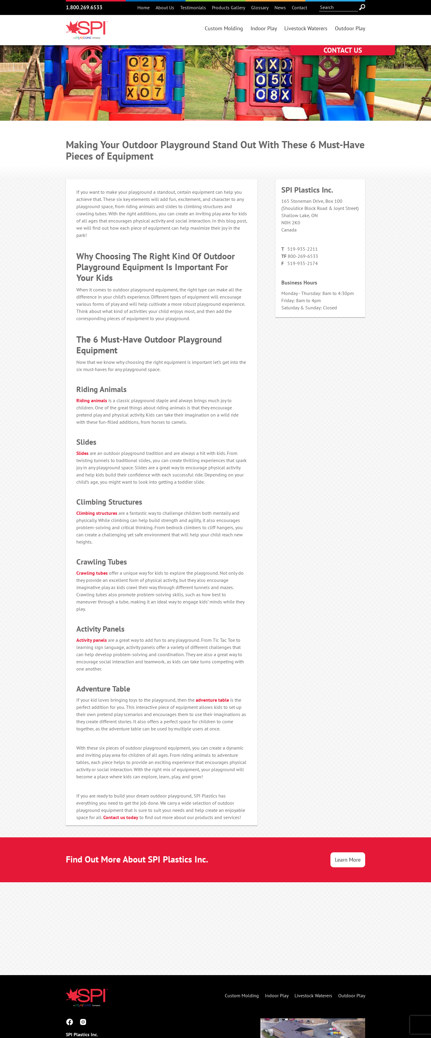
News (280, 7)
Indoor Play (264, 28)
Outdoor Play (350, 28)
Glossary (259, 7)
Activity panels (91, 640)
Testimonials (193, 7)
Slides (82, 453)
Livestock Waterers (305, 28)
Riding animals (91, 400)
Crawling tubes (92, 573)
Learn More (348, 859)
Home (143, 7)
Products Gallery (228, 7)
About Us (165, 7)
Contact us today (120, 817)
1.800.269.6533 (84, 7)
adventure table (212, 700)
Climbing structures (96, 513)
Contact (299, 7)
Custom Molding (224, 28)
